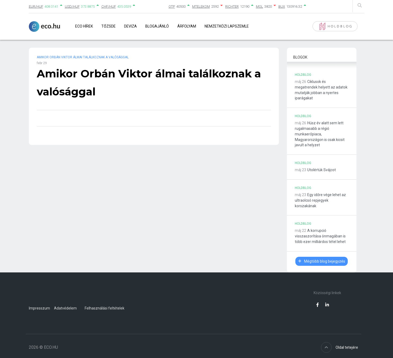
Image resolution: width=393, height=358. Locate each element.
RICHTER (232, 6)
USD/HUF (72, 6)
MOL (259, 6)
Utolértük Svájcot (321, 170)
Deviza (130, 26)
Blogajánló (157, 26)
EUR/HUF (36, 6)
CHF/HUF (108, 6)
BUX (281, 6)
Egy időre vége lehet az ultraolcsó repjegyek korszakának (320, 200)
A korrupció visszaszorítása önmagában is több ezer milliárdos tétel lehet (320, 236)
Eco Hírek (84, 26)
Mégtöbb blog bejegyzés (321, 261)
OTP (172, 6)
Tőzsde (108, 26)
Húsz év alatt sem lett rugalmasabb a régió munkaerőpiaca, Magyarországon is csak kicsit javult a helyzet (320, 134)
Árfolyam (186, 26)
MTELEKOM (201, 6)
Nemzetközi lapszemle (227, 26)
